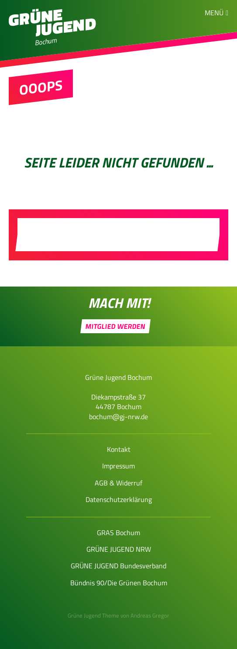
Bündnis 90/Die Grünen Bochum (118, 582)
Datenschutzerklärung (119, 499)
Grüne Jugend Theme (93, 615)
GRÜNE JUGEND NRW (118, 549)
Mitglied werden (115, 326)
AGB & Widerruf (118, 483)
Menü (214, 12)
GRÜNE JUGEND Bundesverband (118, 565)
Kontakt (119, 449)
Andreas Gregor (150, 615)
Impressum (118, 466)
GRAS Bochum (118, 532)
